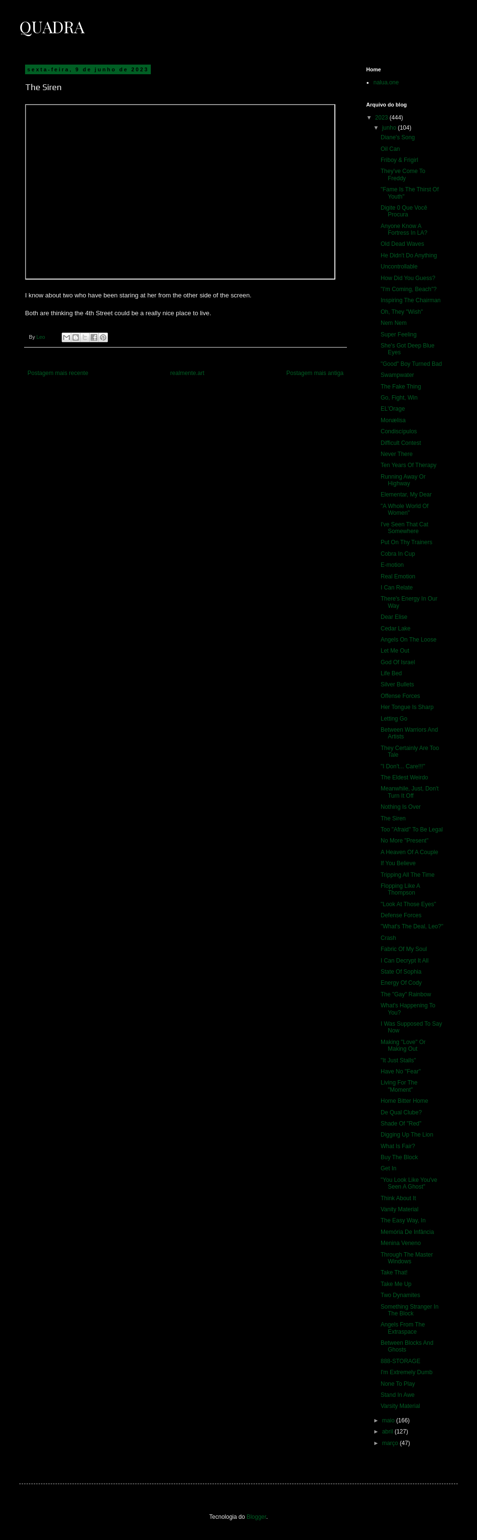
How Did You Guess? (408, 278)
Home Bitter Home (404, 1101)
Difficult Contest (401, 443)
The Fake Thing (401, 386)
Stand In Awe (398, 1395)
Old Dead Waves (402, 244)
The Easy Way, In (403, 1220)
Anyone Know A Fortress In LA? (404, 229)
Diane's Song (398, 137)
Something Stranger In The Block (409, 1310)
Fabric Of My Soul (404, 949)
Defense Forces (401, 915)
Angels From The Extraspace (403, 1328)
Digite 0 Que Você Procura (404, 211)
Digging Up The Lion (407, 1134)
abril (388, 1431)
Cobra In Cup (398, 553)
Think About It (398, 1198)
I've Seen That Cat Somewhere (404, 528)
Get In (389, 1168)
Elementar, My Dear (406, 494)
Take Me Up (396, 1284)
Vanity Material (399, 1209)
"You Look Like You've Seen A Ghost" (409, 1183)
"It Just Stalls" (398, 1060)
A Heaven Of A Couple (409, 852)
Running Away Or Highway (403, 480)
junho (390, 127)
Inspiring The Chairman (411, 300)
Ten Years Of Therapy (409, 465)
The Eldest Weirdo (404, 777)
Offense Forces (400, 696)
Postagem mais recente (57, 373)
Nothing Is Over (401, 806)
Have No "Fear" (401, 1071)
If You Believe (398, 863)
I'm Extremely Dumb (407, 1372)
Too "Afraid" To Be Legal (412, 829)
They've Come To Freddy (403, 174)
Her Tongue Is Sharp (407, 707)
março (391, 1443)
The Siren (393, 818)
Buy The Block (399, 1157)
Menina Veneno (401, 1243)
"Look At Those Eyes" (408, 904)
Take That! (394, 1272)
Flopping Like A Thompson (400, 889)
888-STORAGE (400, 1361)
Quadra (51, 26)
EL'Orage (393, 408)
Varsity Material (400, 1406)
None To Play (398, 1383)
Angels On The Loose (409, 639)
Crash (388, 938)
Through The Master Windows (407, 1258)
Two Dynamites (400, 1295)
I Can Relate (397, 587)
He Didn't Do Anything (409, 255)
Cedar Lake (396, 628)
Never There (396, 454)
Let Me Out (395, 650)
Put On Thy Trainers (406, 542)
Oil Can (390, 149)
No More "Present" (404, 840)
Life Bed (391, 673)
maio (389, 1420)
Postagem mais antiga (315, 373)
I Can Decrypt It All (404, 960)
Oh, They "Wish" (402, 311)
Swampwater (397, 375)
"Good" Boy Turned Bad (411, 364)
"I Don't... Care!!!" (403, 766)
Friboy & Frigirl (399, 160)
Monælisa (393, 420)
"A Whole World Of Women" (404, 509)
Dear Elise (394, 617)
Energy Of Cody (401, 982)
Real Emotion (398, 576)
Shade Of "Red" (401, 1123)
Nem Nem (394, 323)
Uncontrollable (399, 266)
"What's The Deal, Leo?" (412, 926)
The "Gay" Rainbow (406, 994)
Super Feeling (399, 334)
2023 (382, 117)
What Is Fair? (398, 1146)
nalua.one (386, 82)
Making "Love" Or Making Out (403, 1045)
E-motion (392, 565)
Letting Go (394, 718)
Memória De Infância (407, 1232)
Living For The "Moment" (399, 1086)
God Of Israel (398, 662)
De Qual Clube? (401, 1112)
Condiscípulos (399, 431)
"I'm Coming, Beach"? (409, 289)
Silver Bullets (397, 684)
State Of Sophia (401, 971)
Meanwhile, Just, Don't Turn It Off (409, 792)
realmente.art (187, 373)
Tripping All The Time (408, 874)
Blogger (256, 1516)
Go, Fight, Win (399, 397)
